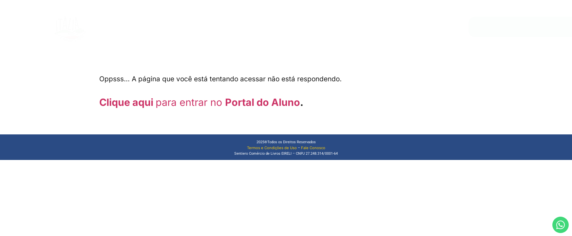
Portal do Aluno (262, 102)
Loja (303, 27)
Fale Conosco (377, 27)
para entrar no (190, 102)
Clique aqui (127, 102)
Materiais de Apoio (335, 27)
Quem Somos (277, 27)
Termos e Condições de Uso (272, 148)
